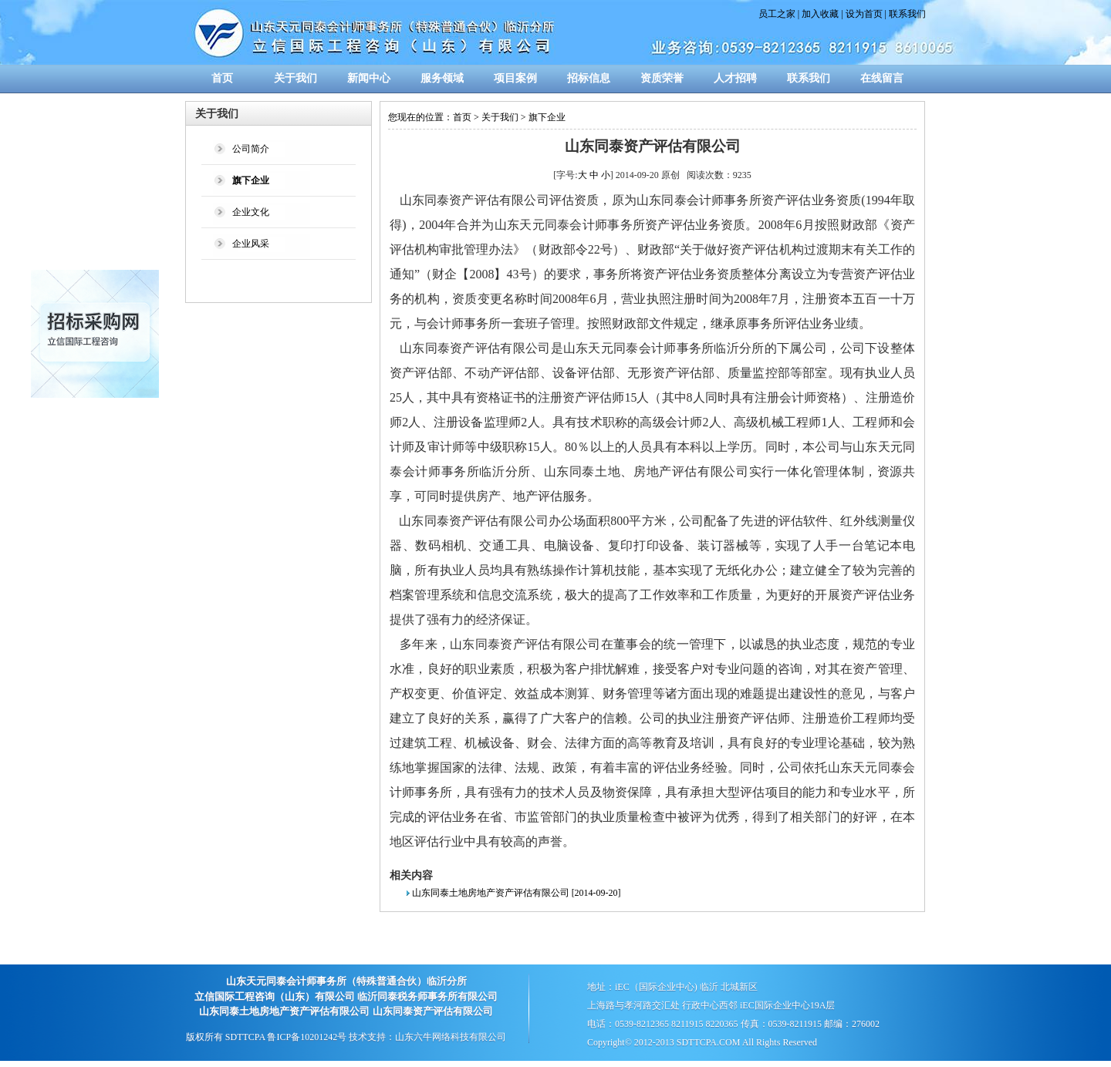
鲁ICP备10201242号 (306, 1037)
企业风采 (250, 243)
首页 (222, 78)
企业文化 (250, 212)
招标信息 (588, 78)
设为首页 (864, 13)
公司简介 (250, 148)
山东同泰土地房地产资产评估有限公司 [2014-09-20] (516, 892)
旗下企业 (547, 117)
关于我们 (295, 78)
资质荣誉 (662, 78)
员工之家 (776, 13)
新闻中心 (368, 78)
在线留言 (881, 78)
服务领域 (442, 78)
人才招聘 (735, 78)
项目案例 (515, 78)
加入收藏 (820, 13)
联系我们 (907, 13)
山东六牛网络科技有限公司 (450, 1037)
